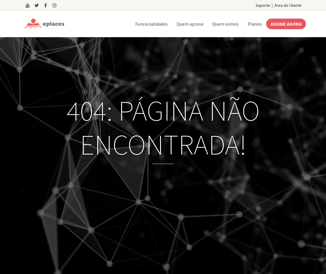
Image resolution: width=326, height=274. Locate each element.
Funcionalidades (151, 24)
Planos (255, 24)
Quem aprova (190, 24)
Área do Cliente (288, 5)
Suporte (263, 5)
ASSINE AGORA (286, 24)
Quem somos (225, 24)
